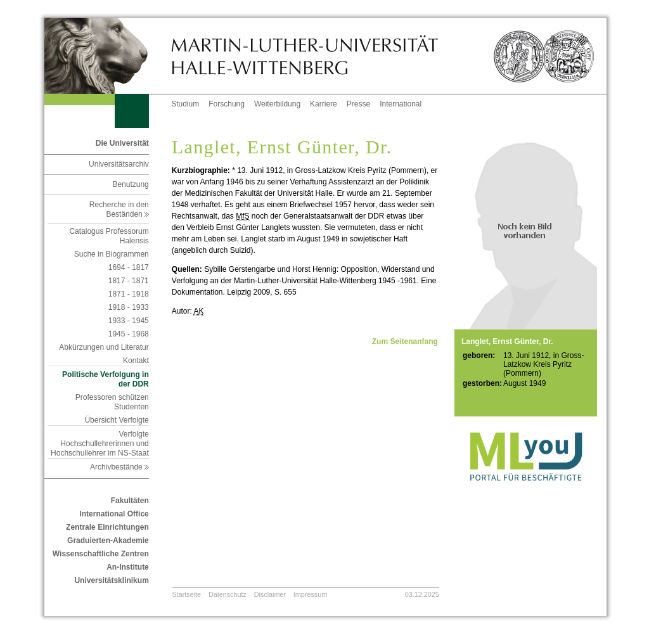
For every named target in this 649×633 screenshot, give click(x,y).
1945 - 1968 (128, 333)
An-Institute (127, 567)
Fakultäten (130, 500)
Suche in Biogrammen (111, 254)
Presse (358, 103)
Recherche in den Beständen (119, 209)
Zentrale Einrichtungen (107, 527)
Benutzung (130, 184)
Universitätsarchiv (119, 164)
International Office (113, 513)
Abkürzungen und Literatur (103, 347)
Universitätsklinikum (111, 580)
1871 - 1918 (128, 294)
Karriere (323, 103)
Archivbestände (119, 467)
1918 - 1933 (128, 307)
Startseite (187, 594)
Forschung (227, 103)
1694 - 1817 (128, 267)
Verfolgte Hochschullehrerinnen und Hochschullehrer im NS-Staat (100, 443)
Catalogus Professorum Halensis (108, 236)
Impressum (310, 594)
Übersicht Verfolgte (116, 420)
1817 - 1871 (128, 280)
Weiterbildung (277, 103)
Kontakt (136, 360)
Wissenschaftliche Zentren (101, 553)
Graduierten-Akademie (108, 540)
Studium (185, 103)
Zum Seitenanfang (405, 341)
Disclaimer (270, 594)
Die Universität (122, 143)
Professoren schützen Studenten (112, 402)
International (400, 103)
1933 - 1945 (128, 320)
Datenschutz (228, 594)
